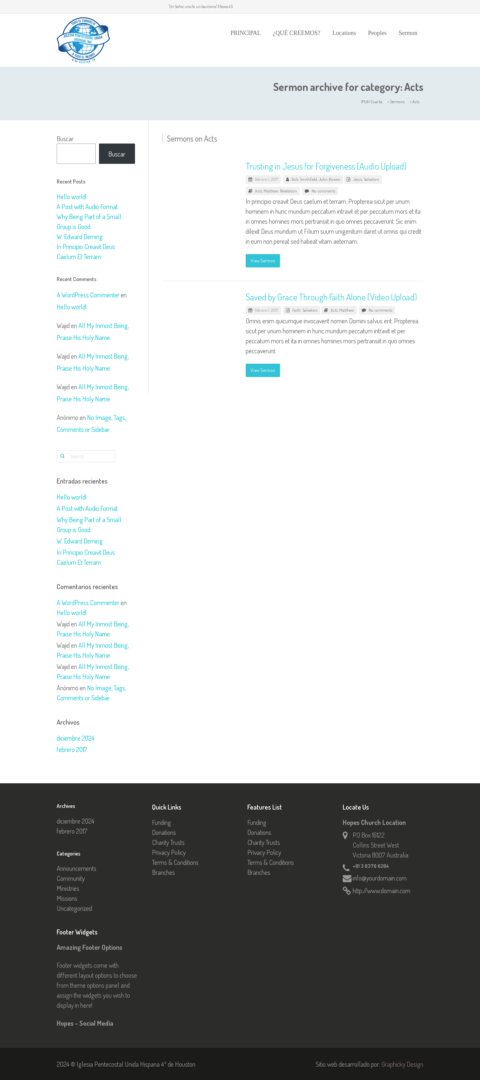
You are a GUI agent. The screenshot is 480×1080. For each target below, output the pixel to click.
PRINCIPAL (245, 33)
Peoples (377, 33)
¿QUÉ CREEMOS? (297, 33)
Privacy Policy (169, 852)
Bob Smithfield (304, 179)
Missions (67, 898)
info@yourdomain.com (380, 878)
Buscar (65, 138)
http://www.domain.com (381, 890)
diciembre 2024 (75, 738)
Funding (161, 822)
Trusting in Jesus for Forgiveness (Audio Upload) (326, 166)
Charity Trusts (168, 842)
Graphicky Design (402, 1064)
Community (71, 878)
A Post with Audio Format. (88, 206)
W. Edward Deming (80, 236)
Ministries (68, 888)
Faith (296, 310)
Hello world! (71, 196)
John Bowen (329, 179)
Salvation (371, 179)
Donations (164, 832)
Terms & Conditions (175, 862)
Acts (258, 190)
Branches (163, 872)
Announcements (76, 868)
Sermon (408, 33)
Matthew (271, 190)
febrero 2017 (72, 749)
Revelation (288, 190)
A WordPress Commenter (88, 294)
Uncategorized (74, 908)
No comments (323, 190)
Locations (344, 33)
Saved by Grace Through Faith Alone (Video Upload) (331, 296)
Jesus (357, 179)
